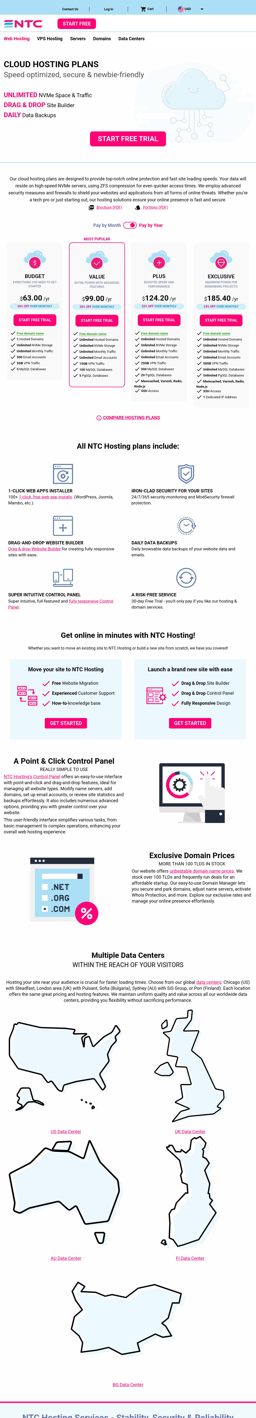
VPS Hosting (49, 38)
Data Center (66, 1131)
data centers (208, 982)
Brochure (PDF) (105, 208)
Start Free (77, 24)
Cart (147, 9)
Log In (108, 9)
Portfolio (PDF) (151, 208)
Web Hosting (17, 38)
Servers (78, 38)
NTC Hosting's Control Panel (32, 776)
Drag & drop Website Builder (34, 549)
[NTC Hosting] (23, 23)
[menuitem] (70, 9)
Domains (102, 38)
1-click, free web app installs (45, 497)
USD (184, 9)
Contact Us (70, 9)
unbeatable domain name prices (202, 871)
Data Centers (131, 38)
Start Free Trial (128, 139)
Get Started (66, 723)
